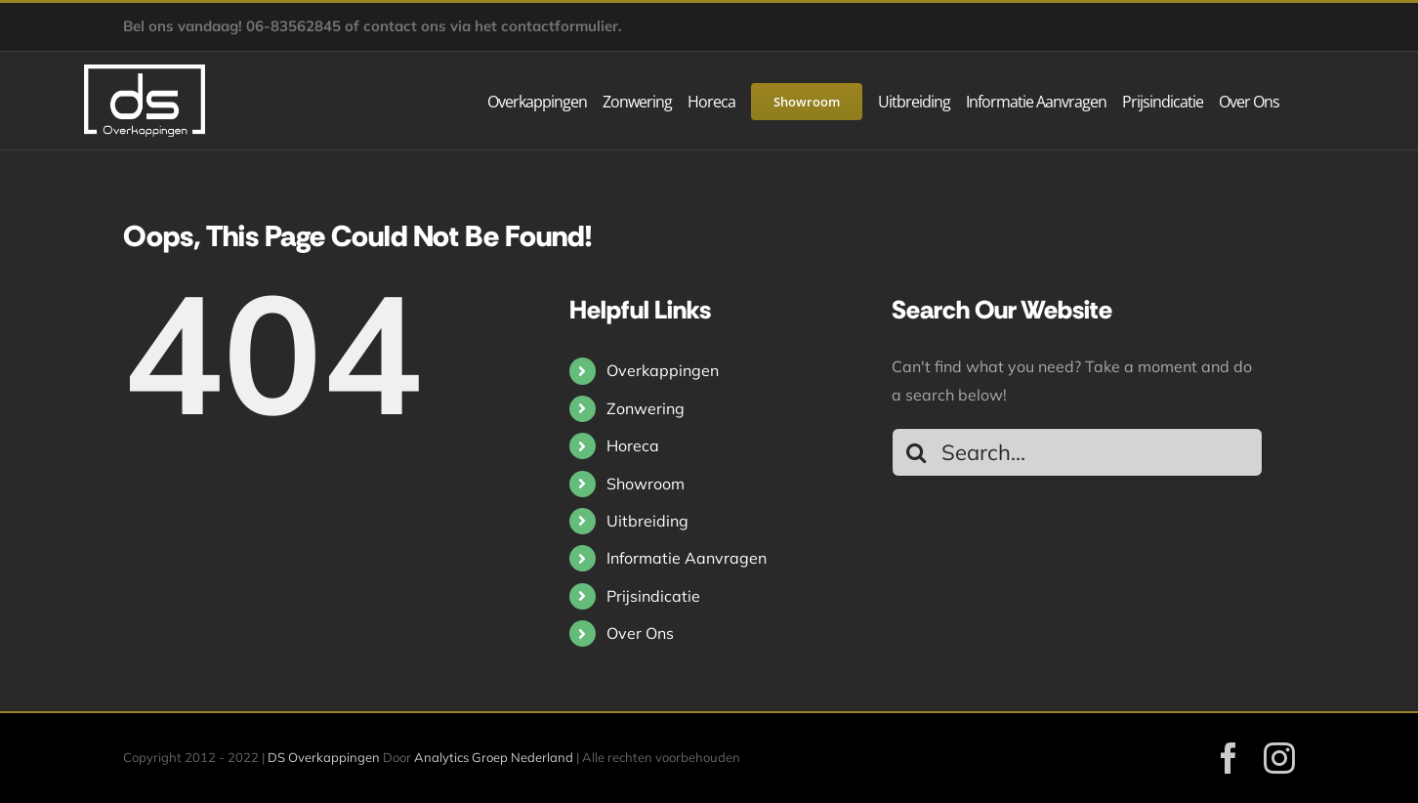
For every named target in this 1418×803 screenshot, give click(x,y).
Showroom (645, 483)
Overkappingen (662, 370)
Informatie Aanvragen (686, 558)
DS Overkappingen (324, 757)
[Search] (916, 452)
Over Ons (640, 633)
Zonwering (645, 408)
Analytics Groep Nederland (493, 757)
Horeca (632, 445)
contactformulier (559, 26)
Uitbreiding (647, 520)
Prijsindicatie (653, 596)
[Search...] (1077, 452)
